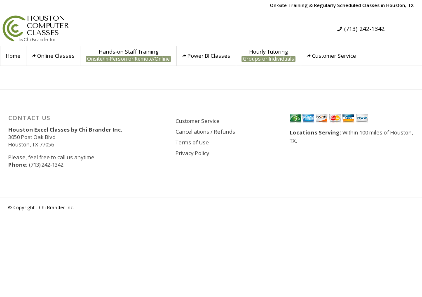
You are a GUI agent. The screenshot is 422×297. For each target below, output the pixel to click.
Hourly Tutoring (268, 55)
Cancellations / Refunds (205, 131)
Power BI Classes (206, 55)
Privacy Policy (192, 153)
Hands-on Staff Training (128, 55)
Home (13, 55)
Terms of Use (192, 142)
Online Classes (53, 55)
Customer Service (331, 55)
